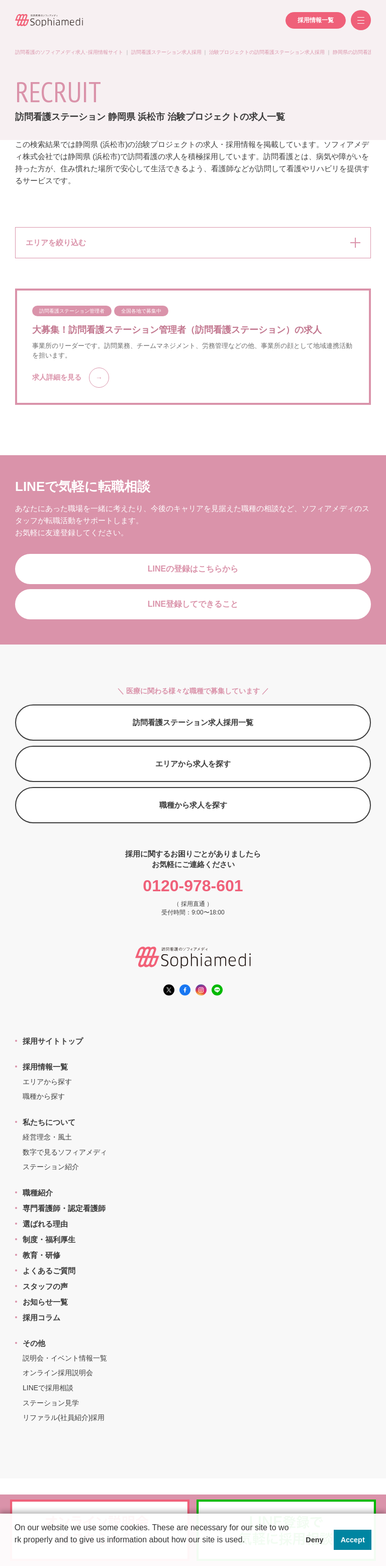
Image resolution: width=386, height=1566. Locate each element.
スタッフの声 (45, 1286)
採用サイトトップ (53, 1041)
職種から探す (44, 1096)
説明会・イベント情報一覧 (65, 1358)
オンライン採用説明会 (58, 1373)
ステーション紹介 (51, 1167)
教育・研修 (41, 1255)
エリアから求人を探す (193, 763)
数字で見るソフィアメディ (65, 1152)
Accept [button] (353, 1540)
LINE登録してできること (193, 604)
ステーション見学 (51, 1403)
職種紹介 (38, 1192)
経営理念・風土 (47, 1137)
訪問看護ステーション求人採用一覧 (193, 722)
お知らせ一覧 (45, 1302)
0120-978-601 (193, 886)
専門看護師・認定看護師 (64, 1208)
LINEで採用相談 (48, 1388)
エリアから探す (47, 1082)
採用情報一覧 (316, 20)
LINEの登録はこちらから (193, 568)
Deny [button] (314, 1540)
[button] (16, 1552)
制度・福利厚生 (49, 1239)
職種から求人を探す (193, 805)
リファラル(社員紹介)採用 (64, 1417)
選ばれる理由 (45, 1224)
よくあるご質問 (49, 1270)
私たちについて (49, 1122)
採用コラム (41, 1317)
